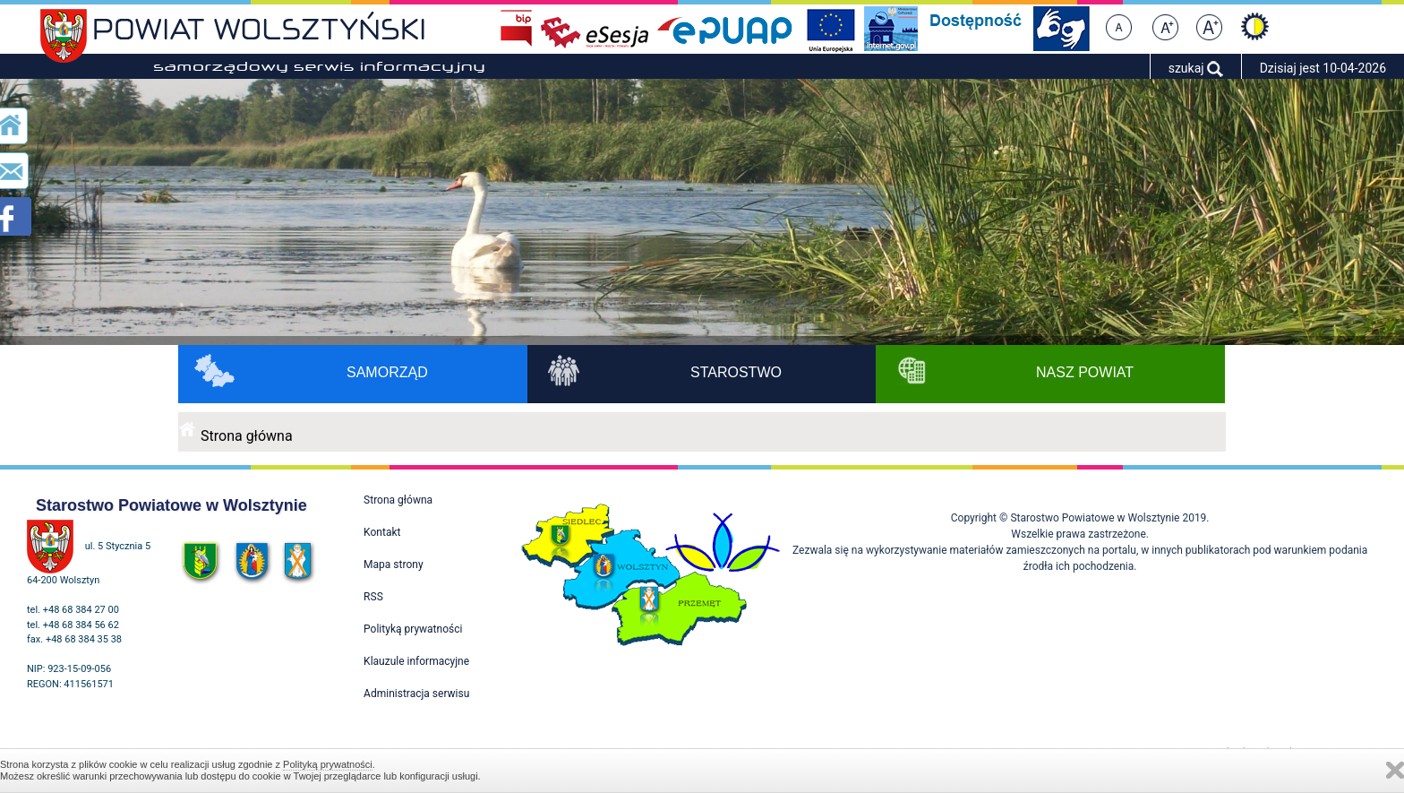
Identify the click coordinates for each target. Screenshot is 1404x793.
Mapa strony (393, 564)
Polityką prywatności (327, 764)
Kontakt (382, 532)
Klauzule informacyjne (416, 661)
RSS (373, 596)
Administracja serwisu (416, 693)
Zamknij (1395, 770)
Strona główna (247, 435)
